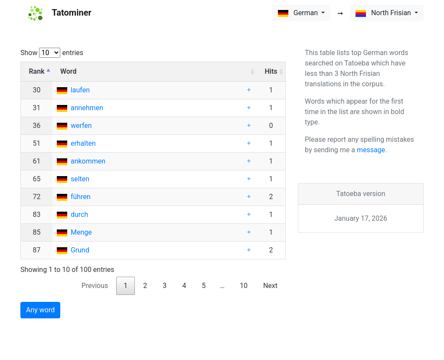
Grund (80, 250)
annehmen (87, 108)
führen (81, 197)
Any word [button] (40, 310)
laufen (80, 90)
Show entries (51, 53)
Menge (81, 232)
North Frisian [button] (384, 13)
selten (80, 179)
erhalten (83, 143)
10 (244, 285)
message (371, 150)
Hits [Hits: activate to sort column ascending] (270, 71)
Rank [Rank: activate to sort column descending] (36, 71)
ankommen (88, 161)
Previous (95, 285)
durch (79, 214)
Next (270, 285)
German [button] (299, 13)
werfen (81, 125)
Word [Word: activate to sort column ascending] (68, 71)
